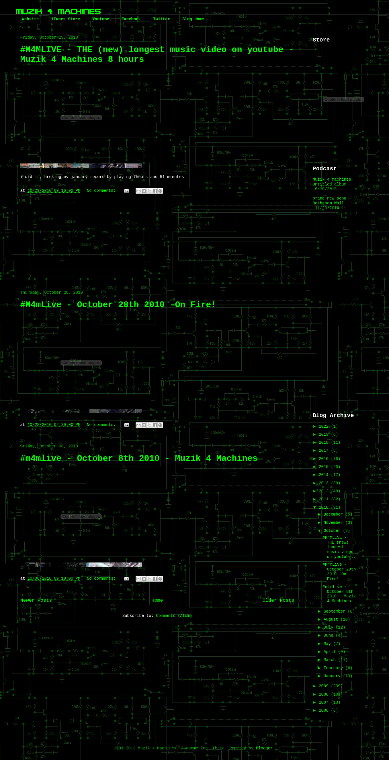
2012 (325, 491)
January (333, 676)
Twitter (161, 19)
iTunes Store (65, 19)
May (328, 643)
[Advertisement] (157, 239)
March (331, 660)
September (336, 611)
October (333, 530)
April (331, 652)
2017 (325, 450)
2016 (325, 459)
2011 (325, 499)
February (334, 668)
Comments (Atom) (174, 615)
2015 (325, 467)
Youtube (100, 19)
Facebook (131, 19)
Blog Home (193, 19)
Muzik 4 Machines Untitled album (332, 182)
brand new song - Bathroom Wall (332, 201)
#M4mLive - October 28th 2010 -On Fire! (118, 305)
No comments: (102, 190)
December (334, 514)
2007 (325, 702)
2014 (325, 475)
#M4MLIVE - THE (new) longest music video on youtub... (339, 547)
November (334, 522)
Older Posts (278, 600)
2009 (325, 686)
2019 (325, 434)
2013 (325, 483)
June (330, 635)
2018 (325, 442)
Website (30, 19)
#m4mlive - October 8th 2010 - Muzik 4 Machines (139, 458)
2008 (325, 694)
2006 (325, 710)
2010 (325, 507)
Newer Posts (36, 600)
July (330, 627)
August (332, 619)
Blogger (264, 748)
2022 (325, 426)
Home (157, 600)
